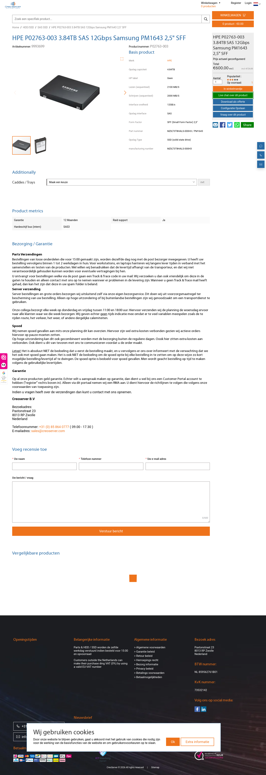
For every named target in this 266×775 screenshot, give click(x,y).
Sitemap (155, 767)
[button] (123, 58)
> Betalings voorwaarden (149, 673)
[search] (206, 19)
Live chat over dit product (233, 95)
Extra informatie (197, 742)
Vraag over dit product (233, 114)
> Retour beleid (143, 656)
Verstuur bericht (111, 531)
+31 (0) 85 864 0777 (54, 427)
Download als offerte (233, 101)
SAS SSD (43, 27)
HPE (169, 60)
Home (15, 27)
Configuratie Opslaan (233, 108)
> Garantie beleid (144, 651)
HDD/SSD (28, 27)
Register (236, 3)
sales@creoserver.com (48, 431)
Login (248, 3)
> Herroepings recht (146, 660)
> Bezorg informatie (146, 664)
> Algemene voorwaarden (149, 647)
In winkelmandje (233, 88)
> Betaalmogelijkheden (148, 677)
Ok (173, 742)
